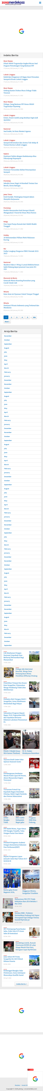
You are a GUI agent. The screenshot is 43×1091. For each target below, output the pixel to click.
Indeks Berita (21, 984)
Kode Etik (25, 1085)
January (7, 376)
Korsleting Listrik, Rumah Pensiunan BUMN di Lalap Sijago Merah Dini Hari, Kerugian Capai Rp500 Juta (26, 946)
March (6, 368)
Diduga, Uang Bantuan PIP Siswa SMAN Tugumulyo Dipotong (19, 105)
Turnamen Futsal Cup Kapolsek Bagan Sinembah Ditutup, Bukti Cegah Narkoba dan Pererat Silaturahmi (15, 792)
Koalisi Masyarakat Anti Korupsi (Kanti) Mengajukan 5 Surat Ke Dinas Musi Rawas (20, 211)
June (5, 356)
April (6, 364)
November (8, 336)
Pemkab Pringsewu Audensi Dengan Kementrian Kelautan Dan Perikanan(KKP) (15, 845)
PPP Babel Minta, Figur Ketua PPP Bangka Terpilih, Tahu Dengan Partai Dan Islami (15, 831)
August (6, 348)
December (7, 380)
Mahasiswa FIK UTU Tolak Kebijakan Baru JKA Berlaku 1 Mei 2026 (26, 901)
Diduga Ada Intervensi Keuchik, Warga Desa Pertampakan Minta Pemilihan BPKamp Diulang (26, 672)
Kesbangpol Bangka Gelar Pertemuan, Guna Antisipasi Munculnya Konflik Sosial (14, 973)
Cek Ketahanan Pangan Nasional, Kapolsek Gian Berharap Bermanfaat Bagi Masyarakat (14, 656)
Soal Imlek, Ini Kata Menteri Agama (17, 131)
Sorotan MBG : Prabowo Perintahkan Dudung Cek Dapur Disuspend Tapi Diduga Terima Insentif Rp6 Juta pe (27, 916)
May (5, 360)
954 (34, 317)
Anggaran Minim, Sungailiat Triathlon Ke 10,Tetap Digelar (30, 893)
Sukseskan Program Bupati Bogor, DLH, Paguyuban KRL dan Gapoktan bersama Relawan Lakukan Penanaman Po (15, 717)
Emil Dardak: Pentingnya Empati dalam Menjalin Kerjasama (19, 198)
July (5, 352)
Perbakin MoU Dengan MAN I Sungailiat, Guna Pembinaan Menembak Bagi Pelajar (15, 701)
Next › (7, 322)
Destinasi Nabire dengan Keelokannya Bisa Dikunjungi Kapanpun (20, 157)
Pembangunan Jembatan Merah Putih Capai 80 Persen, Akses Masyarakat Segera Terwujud (15, 776)
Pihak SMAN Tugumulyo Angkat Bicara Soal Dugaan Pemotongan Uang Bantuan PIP (21, 64)
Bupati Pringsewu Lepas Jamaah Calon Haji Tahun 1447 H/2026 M (15, 858)
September (8, 344)
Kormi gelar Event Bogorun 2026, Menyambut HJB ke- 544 (11, 893)
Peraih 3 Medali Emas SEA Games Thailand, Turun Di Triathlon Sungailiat (12, 754)
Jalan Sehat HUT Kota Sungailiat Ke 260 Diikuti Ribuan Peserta (13, 959)
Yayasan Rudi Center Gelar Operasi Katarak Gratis (14, 761)
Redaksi (17, 1085)
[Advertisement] (21, 31)
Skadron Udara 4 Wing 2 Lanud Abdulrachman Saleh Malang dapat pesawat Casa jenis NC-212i (21, 267)
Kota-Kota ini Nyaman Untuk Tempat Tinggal (21, 294)
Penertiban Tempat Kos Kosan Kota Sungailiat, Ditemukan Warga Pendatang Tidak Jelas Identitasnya (15, 686)
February (7, 372)
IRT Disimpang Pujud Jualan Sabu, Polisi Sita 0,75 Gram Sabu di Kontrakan (15, 931)
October (7, 340)
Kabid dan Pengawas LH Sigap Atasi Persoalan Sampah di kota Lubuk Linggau (21, 78)
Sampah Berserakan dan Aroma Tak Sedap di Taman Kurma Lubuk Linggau (21, 144)
